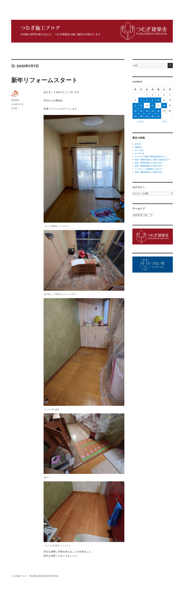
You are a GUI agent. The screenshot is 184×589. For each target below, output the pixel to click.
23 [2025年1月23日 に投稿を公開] (152, 111)
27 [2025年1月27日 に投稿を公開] (135, 116)
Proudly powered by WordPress (44, 576)
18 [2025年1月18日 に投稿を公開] (164, 105)
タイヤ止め (139, 153)
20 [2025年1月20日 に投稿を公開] (135, 111)
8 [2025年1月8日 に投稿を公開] (146, 100)
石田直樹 (15, 100)
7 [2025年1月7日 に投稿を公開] (141, 100)
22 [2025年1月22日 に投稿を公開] (147, 111)
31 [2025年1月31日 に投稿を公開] (158, 116)
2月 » (164, 121)
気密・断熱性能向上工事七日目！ (149, 162)
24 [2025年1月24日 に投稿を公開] (158, 111)
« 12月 (140, 121)
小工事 (14, 108)
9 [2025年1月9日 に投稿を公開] (152, 100)
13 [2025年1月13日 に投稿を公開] (135, 105)
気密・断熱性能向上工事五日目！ (149, 172)
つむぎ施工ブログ (19, 576)
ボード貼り (139, 150)
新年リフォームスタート (44, 80)
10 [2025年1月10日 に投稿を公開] (158, 100)
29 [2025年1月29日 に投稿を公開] (147, 116)
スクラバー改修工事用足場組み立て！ (151, 156)
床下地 (138, 144)
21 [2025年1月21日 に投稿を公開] (141, 111)
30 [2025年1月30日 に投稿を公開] (152, 116)
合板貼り (138, 147)
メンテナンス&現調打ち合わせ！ (149, 169)
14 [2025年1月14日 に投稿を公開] (141, 105)
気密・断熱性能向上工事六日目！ (149, 166)
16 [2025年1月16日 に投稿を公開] (152, 105)
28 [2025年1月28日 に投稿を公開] (141, 116)
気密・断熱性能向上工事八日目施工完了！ (153, 159)
